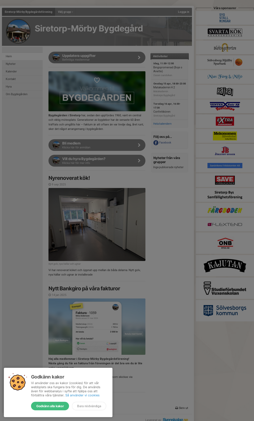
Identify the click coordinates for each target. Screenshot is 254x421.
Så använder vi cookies (82, 395)
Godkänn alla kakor (50, 406)
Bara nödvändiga (89, 406)
